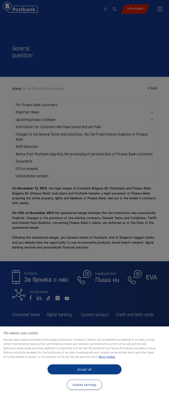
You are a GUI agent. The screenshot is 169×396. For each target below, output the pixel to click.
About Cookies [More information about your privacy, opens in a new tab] (107, 356)
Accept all (84, 369)
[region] (84, 361)
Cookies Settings (85, 385)
